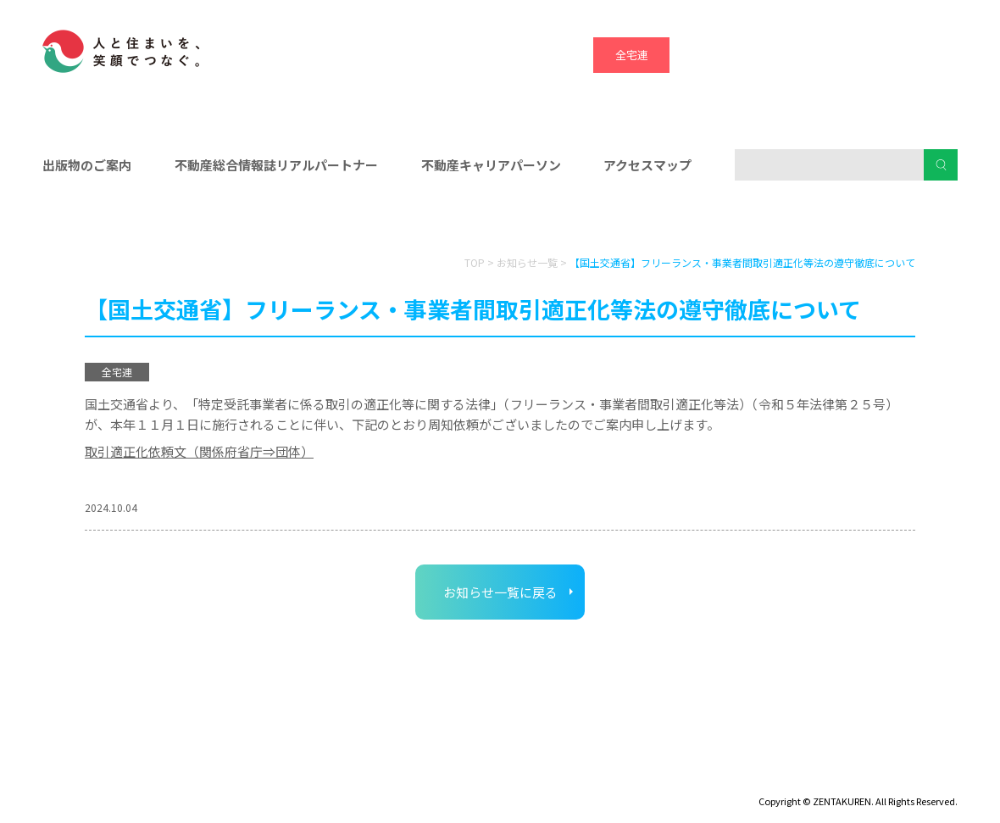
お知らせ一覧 (527, 262)
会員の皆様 (189, 221)
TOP (474, 262)
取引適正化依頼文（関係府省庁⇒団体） (199, 451)
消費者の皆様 (812, 221)
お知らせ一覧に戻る (500, 592)
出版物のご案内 (86, 165)
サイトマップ (203, 778)
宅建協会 (784, 55)
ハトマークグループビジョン (456, 778)
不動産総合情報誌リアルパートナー (276, 165)
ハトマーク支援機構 (860, 55)
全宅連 (631, 55)
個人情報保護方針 (311, 778)
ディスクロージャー (91, 778)
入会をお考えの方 (500, 221)
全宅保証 (708, 55)
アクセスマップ (647, 165)
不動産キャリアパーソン (491, 165)
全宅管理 (936, 55)
